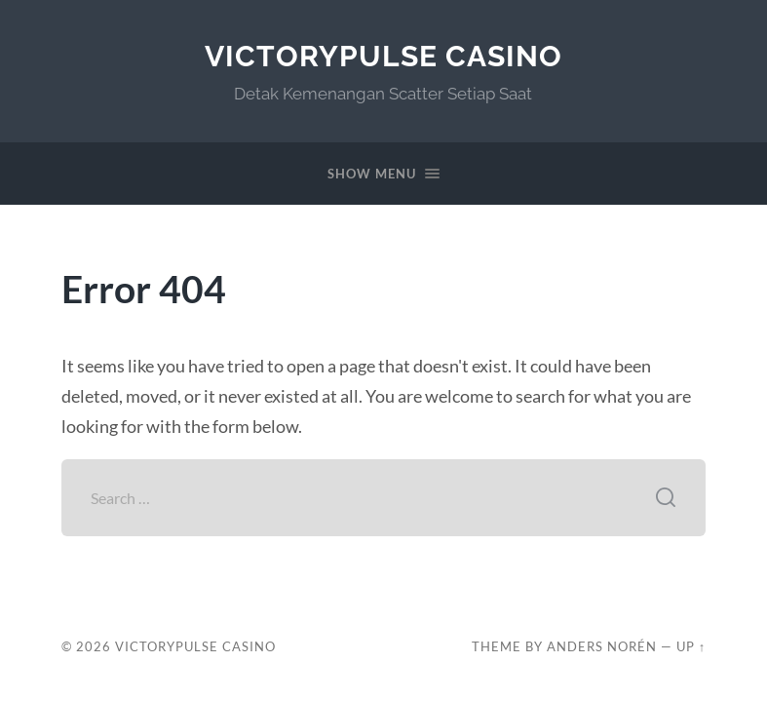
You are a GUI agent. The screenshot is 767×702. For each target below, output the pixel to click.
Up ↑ (691, 646)
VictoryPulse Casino (383, 56)
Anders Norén (602, 646)
